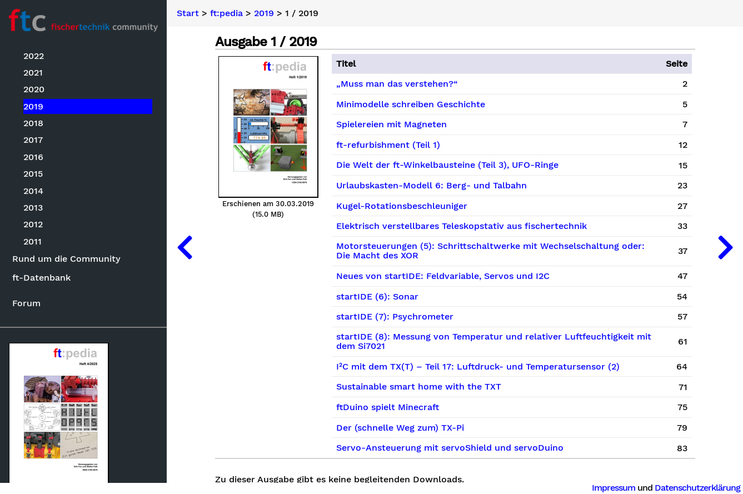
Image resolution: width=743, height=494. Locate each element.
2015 (33, 173)
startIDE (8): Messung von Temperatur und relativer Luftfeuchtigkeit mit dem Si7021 (493, 342)
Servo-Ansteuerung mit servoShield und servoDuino (450, 448)
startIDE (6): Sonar (377, 297)
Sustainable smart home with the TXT (418, 387)
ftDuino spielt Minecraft (387, 407)
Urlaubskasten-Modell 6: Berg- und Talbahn (431, 186)
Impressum (613, 487)
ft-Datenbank (41, 277)
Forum (26, 303)
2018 (33, 123)
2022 (33, 56)
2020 (33, 89)
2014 (33, 191)
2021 (33, 72)
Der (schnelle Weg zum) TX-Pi (400, 428)
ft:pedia (226, 13)
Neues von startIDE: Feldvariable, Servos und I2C (443, 276)
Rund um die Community (66, 258)
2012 (33, 224)
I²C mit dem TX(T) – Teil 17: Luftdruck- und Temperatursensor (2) (478, 367)
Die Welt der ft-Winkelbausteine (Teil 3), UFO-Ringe (447, 165)
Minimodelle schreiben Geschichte (410, 104)
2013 (33, 207)
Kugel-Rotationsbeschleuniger (401, 206)
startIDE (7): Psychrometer (394, 317)
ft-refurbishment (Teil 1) (388, 145)
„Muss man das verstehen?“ (397, 84)
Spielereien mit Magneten (391, 124)
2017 (33, 139)
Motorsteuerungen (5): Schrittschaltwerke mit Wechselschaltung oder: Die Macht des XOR (490, 251)
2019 (33, 106)
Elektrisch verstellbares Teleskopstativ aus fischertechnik (461, 226)
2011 (32, 241)
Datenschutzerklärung (697, 487)
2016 (33, 157)
